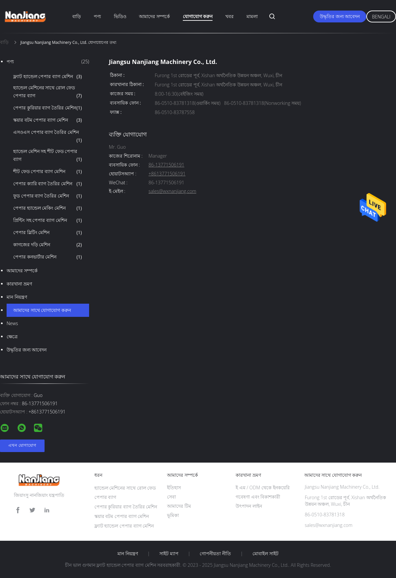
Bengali (381, 17)
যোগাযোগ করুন (198, 16)
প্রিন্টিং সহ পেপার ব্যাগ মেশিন (47, 220)
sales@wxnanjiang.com (172, 191)
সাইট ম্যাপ (169, 553)
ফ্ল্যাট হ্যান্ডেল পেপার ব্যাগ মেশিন (47, 76)
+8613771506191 (166, 174)
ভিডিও (120, 16)
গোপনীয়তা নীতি (215, 553)
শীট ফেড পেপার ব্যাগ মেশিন (47, 171)
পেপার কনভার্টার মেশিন (47, 257)
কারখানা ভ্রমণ (19, 284)
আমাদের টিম (179, 506)
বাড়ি (76, 16)
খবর (229, 16)
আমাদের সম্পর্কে (154, 16)
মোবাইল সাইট (265, 553)
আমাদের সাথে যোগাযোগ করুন (42, 310)
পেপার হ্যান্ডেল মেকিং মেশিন (47, 208)
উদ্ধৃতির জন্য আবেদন (340, 16)
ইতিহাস (174, 487)
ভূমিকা (173, 515)
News (12, 323)
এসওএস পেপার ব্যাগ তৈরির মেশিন (47, 136)
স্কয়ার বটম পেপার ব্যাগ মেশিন (47, 120)
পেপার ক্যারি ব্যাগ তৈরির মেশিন (47, 184)
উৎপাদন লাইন (249, 506)
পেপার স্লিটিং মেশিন (47, 232)
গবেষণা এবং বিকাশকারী (258, 497)
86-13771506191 (166, 165)
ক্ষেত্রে (12, 336)
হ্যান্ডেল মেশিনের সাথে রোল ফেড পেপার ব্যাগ (47, 92)
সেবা (171, 497)
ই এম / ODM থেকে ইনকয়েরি (263, 487)
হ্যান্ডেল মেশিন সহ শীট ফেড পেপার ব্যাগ (47, 155)
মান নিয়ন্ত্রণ (17, 297)
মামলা (252, 16)
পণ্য (97, 16)
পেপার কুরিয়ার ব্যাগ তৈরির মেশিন (47, 108)
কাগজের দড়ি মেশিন (47, 245)
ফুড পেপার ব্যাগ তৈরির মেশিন (47, 196)
